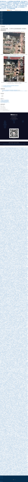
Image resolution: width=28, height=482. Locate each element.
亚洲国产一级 (12, 185)
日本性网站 (21, 251)
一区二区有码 (13, 244)
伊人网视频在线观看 (8, 155)
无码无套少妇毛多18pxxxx (16, 421)
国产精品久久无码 (22, 428)
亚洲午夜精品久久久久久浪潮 (15, 168)
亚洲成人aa (10, 177)
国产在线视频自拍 (3, 254)
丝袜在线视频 (20, 244)
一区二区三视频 (17, 371)
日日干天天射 (21, 291)
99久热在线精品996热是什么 (22, 311)
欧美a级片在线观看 (23, 231)
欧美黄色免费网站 (13, 203)
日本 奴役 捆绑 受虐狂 (18, 471)
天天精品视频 (19, 319)
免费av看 (3, 290)
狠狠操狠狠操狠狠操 (25, 170)
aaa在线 (18, 302)
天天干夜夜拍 (18, 315)
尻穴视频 (5, 413)
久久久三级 (24, 402)
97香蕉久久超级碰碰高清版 (10, 349)
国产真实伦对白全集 (3, 148)
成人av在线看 (23, 365)
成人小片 (6, 425)
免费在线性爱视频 (13, 172)
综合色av (5, 259)
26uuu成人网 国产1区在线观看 (3, 207)
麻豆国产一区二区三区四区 (19, 201)
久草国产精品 (20, 359)
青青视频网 (9, 185)
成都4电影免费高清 (24, 406)
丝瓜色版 (14, 246)
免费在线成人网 (15, 318)
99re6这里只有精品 (15, 409)
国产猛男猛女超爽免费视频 (4, 196)
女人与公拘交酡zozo (12, 460)
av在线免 (18, 222)
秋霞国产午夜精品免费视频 (16, 279)
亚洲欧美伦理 (24, 163)
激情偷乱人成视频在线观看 (9, 409)
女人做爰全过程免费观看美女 (21, 156)
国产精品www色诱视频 (17, 282)
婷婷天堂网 (7, 398)
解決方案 (2, 22)
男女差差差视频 (2, 211)
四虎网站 (18, 449)
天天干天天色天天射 (10, 178)
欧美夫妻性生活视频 (2, 236)
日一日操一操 (24, 362)
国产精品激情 (24, 226)
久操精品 (24, 353)
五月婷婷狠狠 (13, 314)
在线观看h (1, 171)
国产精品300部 (21, 250)
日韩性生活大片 (2, 387)
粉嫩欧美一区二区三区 (14, 204)
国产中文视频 (7, 377)
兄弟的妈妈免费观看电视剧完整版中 (7, 305)
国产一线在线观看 (10, 290)
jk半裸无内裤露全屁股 (8, 334)
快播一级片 (23, 308)
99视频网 (22, 395)
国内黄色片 (6, 150)
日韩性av (21, 404)
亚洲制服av (4, 171)
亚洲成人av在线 (22, 465)
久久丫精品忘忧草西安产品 (5, 262)
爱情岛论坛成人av (22, 238)
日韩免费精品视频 (25, 422)
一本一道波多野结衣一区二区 (16, 220)
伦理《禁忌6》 (2, 227)
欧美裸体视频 (16, 345)
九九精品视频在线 (17, 295)
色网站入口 (15, 206)
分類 (14, 479)
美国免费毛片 (17, 311)
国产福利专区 (8, 190)
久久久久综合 (15, 333)
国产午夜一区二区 (13, 326)
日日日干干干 (10, 471)
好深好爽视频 (17, 174)
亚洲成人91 (19, 403)
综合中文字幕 (20, 179)
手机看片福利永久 (21, 335)
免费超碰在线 (1, 313)
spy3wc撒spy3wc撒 (21, 162)
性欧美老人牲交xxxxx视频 (22, 151)
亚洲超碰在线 (24, 175)
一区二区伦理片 (2, 303)
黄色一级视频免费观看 (22, 449)
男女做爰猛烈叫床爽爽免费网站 (9, 447)
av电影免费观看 (18, 330)
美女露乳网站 (18, 185)
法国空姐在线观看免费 (15, 188)
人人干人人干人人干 (3, 188)
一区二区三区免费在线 (25, 207)
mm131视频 (3, 203)
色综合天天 (10, 341)
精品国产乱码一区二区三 (20, 325)
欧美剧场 (16, 177)
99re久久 (4, 202)
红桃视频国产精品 (13, 334)
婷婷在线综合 (24, 375)
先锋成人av (1, 429)
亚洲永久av (13, 319)
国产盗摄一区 (7, 168)
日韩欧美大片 (14, 378)
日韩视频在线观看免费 (19, 275)
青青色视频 (23, 275)
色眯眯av (12, 307)
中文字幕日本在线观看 (21, 379)
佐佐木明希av (9, 406)
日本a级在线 (15, 414)
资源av (5, 387)
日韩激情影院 (6, 315)
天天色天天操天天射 (4, 342)
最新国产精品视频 (11, 355)
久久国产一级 (21, 155)
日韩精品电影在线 (5, 474)
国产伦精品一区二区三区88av (10, 187)
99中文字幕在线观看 (25, 339)
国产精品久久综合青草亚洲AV (4, 291)
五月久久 (3, 452)
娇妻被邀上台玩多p (18, 415)
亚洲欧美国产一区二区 (25, 420)
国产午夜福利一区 (9, 407)
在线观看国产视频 (13, 215)
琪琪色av (24, 201)
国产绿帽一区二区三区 (14, 235)
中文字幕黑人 (8, 354)
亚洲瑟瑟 (18, 324)
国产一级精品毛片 (8, 186)
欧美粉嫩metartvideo (9, 276)
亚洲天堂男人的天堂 (14, 266)
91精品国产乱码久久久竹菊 (16, 380)
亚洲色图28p (21, 226)
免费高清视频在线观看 (7, 439)
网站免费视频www (6, 382)
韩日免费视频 (23, 389)
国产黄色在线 (11, 350)
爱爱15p (10, 168)
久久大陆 (16, 202)
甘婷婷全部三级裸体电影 (4, 314)
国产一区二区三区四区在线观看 (21, 241)
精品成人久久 (22, 369)
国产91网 (8, 180)
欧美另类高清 (7, 171)
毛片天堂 (15, 355)
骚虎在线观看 (20, 343)
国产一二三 (5, 322)
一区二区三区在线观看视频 (20, 199)
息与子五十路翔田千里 (4, 386)
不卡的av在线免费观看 (15, 385)
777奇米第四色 (22, 268)
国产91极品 (20, 194)
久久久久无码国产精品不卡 (23, 283)
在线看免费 (17, 406)
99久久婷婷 (25, 203)
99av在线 (12, 351)
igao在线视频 (3, 241)
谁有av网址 (19, 289)
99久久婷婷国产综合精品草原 (16, 217)
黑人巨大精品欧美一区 (24, 194)
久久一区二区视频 (14, 182)
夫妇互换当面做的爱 (24, 158)
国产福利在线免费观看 (13, 207)
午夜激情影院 (22, 350)
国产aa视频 (26, 302)
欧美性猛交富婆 (2, 299)
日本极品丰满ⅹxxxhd (23, 466)
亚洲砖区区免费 (12, 394)
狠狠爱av (27, 214)
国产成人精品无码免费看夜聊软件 (19, 274)
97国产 (19, 341)
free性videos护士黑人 (21, 204)
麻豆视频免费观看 (23, 426)
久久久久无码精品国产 (21, 153)
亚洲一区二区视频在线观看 (11, 262)
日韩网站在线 (7, 188)
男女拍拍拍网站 (5, 187)
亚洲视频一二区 (8, 159)
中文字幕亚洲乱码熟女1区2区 (5, 355)
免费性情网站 (21, 454)
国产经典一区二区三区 (2, 210)
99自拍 (1, 214)
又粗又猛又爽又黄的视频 (5, 310)
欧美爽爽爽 (3, 425)
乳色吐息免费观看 (8, 267)
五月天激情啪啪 (10, 315)
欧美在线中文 (6, 204)
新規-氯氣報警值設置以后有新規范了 (5, 101)
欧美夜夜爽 (26, 306)
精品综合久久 (25, 178)
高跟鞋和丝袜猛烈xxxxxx (21, 363)
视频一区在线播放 (7, 356)
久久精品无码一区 (14, 281)
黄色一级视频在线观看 (21, 351)
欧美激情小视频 (23, 260)
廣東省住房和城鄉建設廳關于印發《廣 (5, 102)
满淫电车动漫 (21, 295)
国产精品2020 (15, 271)
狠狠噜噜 (16, 442)
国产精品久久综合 (17, 214)
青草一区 (16, 302)
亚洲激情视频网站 (18, 350)
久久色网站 (24, 436)
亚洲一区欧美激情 (5, 433)
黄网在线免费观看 (25, 291)
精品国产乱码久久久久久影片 (6, 330)
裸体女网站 (24, 214)
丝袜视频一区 (5, 410)
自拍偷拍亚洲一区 (10, 166)
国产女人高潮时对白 (3, 186)
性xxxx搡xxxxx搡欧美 (20, 334)
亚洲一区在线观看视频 (20, 171)
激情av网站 (11, 389)
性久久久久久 (22, 166)
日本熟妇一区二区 (22, 315)
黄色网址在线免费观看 (6, 373)
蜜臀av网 (24, 452)
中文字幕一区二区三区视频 (8, 198)
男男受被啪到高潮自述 (9, 413)
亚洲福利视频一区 (8, 195)
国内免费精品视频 (6, 471)
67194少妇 (18, 202)
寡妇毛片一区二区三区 (23, 471)
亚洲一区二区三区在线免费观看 (6, 335)
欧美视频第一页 (9, 342)
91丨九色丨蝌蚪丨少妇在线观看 (8, 266)
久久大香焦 (3, 371)
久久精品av (26, 358)
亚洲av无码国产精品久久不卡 (20, 430)
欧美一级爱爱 (15, 236)
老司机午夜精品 (12, 436)
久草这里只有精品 (12, 194)
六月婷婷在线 (17, 377)
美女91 (12, 305)
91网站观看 (9, 292)
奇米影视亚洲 (6, 270)
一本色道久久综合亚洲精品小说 (10, 383)
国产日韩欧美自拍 (25, 370)
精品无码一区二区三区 (18, 327)
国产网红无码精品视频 (2, 292)
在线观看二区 (9, 391)
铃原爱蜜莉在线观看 (21, 417)
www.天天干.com (22, 167)
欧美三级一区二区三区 (11, 263)
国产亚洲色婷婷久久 (11, 231)
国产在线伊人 (11, 188)
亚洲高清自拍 (22, 341)
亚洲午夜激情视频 (8, 174)
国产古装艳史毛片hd (8, 259)
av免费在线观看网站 (25, 425)
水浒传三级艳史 (4, 361)
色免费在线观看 (13, 169)
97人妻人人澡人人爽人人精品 (14, 243)
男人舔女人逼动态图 (9, 410)
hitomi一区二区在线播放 (17, 250)
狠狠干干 (19, 382)
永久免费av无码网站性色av (16, 393)
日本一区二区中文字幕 (22, 446)
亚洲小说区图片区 (12, 418)
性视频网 (18, 294)
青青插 (21, 355)
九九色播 (13, 473)
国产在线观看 (15, 375)
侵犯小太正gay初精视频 (3, 426)
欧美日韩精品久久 (19, 198)
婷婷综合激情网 (8, 322)
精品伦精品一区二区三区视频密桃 (6, 325)
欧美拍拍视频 (18, 423)
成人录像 (5, 350)
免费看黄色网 (14, 175)
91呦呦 (4, 463)
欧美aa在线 (8, 381)
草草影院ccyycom (20, 429)
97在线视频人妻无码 (14, 323)
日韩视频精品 (6, 283)
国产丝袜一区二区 (4, 345)
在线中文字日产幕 (20, 161)
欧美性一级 (18, 372)
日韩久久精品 (6, 258)
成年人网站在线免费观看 (25, 218)
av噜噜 (15, 291)
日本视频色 (5, 383)
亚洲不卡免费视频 (8, 311)
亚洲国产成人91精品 (10, 371)
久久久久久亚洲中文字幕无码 (8, 255)
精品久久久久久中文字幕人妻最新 (13, 154)
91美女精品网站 (3, 298)
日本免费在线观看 (11, 271)
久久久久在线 (20, 211)
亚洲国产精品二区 (4, 308)
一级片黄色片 (10, 373)
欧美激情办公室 (16, 379)
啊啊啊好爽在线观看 (2, 461)
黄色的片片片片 (18, 457)
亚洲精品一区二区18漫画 (22, 371)
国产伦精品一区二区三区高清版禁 (9, 236)
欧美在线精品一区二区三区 (3, 209)
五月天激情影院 (7, 445)
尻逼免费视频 (4, 429)
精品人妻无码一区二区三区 (10, 217)
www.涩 (26, 397)
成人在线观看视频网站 (17, 331)
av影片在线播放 (12, 195)
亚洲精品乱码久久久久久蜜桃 (15, 162)
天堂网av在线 (15, 147)
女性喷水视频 (11, 421)
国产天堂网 (3, 374)
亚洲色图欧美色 (24, 276)
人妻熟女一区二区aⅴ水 (24, 327)
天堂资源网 (17, 391)
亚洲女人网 (4, 239)
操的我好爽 (17, 310)
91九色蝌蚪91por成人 (19, 206)
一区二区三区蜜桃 (5, 381)
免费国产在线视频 (25, 155)
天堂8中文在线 (16, 263)
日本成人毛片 (6, 152)
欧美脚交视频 (20, 420)
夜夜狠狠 (10, 274)
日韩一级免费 (15, 225)
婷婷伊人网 (13, 410)
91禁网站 (23, 366)
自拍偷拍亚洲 (21, 357)
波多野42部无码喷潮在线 (7, 281)
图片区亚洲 (13, 270)
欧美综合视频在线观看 (14, 198)
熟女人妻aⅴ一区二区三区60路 (8, 164)
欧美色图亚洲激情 (7, 441)
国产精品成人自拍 (21, 455)
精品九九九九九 (6, 201)
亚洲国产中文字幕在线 (19, 236)
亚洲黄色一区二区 (16, 305)
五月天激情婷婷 (17, 153)
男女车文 (17, 209)
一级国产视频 (21, 339)
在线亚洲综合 (4, 377)
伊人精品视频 (23, 303)
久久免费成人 (20, 377)
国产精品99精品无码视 (11, 405)
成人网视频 (22, 349)
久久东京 (21, 170)
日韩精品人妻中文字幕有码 (24, 159)
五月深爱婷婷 (19, 260)
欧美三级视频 (6, 415)
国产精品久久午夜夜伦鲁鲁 (22, 195)
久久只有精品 (12, 414)
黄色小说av (7, 317)
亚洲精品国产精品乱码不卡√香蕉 (7, 297)
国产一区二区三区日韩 (4, 318)
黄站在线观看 (2, 436)
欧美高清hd (20, 230)
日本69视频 (25, 153)
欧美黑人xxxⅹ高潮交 (15, 453)
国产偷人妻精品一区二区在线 (7, 303)
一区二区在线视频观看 (24, 354)
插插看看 (11, 401)
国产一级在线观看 (9, 474)
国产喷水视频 (9, 270)
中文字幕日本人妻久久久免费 (11, 211)
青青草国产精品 (4, 394)
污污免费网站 (6, 183)
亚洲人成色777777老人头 (15, 429)
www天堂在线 (22, 361)
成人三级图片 (13, 179)
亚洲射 (12, 426)
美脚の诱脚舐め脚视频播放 (6, 372)
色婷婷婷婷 (20, 227)
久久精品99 (7, 350)
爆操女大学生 (21, 374)
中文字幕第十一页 (8, 223)
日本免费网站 (13, 458)
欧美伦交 (20, 318)
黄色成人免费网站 (17, 270)
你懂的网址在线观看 (8, 233)
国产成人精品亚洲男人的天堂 (11, 302)
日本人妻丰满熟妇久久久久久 (21, 345)
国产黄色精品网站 (13, 249)
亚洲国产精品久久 (15, 403)
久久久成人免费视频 (13, 219)
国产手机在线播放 (14, 396)
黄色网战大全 (4, 174)
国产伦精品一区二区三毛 (22, 299)
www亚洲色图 (5, 190)
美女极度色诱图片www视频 (22, 196)
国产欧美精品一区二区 (22, 383)
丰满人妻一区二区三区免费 (11, 252)
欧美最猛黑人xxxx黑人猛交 (15, 276)
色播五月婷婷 (12, 345)
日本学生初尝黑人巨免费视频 (18, 180)
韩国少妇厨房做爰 (8, 414)
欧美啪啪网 (5, 227)
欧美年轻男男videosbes (12, 242)
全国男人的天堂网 (14, 407)
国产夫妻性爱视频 (8, 193)
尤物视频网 (23, 318)
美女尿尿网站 (13, 274)
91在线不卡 (1, 305)
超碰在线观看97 (13, 295)
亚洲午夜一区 (3, 258)
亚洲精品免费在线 (5, 340)
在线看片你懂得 (21, 302)
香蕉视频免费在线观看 (15, 439)
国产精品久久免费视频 (17, 169)
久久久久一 (16, 171)
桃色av (18, 317)
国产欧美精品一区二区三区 (17, 158)
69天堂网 (25, 193)
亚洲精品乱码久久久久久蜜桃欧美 (13, 431)
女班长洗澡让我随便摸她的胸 (9, 279)
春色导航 (21, 279)
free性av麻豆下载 (9, 196)
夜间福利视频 (25, 164)
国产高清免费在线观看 (22, 267)
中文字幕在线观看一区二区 (7, 428)
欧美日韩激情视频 (17, 446)
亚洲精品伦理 (3, 153)
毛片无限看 (4, 409)
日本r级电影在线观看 (24, 228)
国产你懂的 (1, 340)
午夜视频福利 (4, 390)
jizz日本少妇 (16, 370)
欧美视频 (7, 366)
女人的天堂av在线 (14, 164)
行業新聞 (2, 96)
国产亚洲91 (8, 337)
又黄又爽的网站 (25, 335)
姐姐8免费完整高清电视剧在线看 (10, 390)
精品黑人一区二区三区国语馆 (13, 463)
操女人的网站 (5, 346)
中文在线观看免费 (5, 295)
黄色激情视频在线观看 (18, 313)
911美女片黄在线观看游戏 (20, 356)
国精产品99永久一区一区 (6, 405)
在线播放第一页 (8, 194)
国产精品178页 (21, 347)
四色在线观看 (2, 322)
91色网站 (14, 330)
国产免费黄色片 (23, 152)
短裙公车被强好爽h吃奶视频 (12, 347)
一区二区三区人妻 (22, 202)
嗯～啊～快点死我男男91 (12, 227)
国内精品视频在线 (20, 160)
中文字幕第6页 (19, 426)
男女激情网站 (21, 378)
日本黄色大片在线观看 (16, 193)
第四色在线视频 (9, 243)
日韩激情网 (14, 422)
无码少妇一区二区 (22, 329)
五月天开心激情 (9, 172)
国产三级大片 (25, 166)
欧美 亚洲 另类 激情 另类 (13, 209)
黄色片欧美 (14, 397)
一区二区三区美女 (13, 359)
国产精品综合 (14, 350)
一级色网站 (24, 378)
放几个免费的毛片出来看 (6, 154)
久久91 (20, 362)
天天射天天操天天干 (20, 436)
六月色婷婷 (25, 399)
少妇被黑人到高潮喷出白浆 (14, 152)
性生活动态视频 (22, 234)
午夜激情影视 (7, 282)
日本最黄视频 (21, 290)
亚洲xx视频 (24, 251)
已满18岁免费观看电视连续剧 (18, 388)
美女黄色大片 (15, 348)
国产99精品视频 (25, 271)
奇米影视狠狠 (22, 394)
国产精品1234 (22, 444)
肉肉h (3, 393)
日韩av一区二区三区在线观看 (5, 235)
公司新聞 (2, 95)
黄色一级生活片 (14, 361)
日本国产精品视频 (4, 177)
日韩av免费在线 (16, 161)
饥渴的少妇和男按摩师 (24, 247)
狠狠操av (20, 434)
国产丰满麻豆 (4, 317)
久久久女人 (12, 338)
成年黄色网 (3, 170)
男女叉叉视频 (8, 425)
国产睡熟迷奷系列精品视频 (10, 147)
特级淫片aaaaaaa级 (14, 324)
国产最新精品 (24, 191)
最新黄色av (10, 462)
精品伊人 (16, 466)
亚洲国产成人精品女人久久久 (5, 251)
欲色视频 (19, 473)
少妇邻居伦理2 (15, 231)
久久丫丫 (20, 278)
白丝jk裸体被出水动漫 (16, 351)
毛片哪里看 (11, 385)
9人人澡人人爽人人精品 (10, 430)
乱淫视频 (1, 394)
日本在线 (8, 287)
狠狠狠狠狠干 (5, 469)
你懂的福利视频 (25, 171)
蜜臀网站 (9, 191)
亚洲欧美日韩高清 (2, 415)
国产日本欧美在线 (18, 170)
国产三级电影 (15, 199)
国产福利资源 (22, 364)
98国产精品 (17, 211)
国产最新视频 (16, 150)
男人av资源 (25, 268)
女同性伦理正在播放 (16, 335)
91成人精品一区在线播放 (4, 180)
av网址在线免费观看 (13, 415)
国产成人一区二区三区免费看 (23, 222)
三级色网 (23, 203)
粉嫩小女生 (9, 179)
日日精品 (26, 244)
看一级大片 (24, 266)
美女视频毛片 (11, 403)
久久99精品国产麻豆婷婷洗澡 (9, 380)
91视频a (25, 206)
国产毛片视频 (18, 329)
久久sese (9, 226)
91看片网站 (8, 227)
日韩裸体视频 (17, 172)
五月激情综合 (12, 267)
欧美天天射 (13, 214)
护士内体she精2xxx (23, 257)
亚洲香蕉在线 (14, 251)
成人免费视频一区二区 (6, 393)
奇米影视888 (12, 159)
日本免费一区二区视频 (2, 169)
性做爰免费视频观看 (12, 202)
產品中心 (2, 16)
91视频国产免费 (17, 397)
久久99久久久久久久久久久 (23, 215)
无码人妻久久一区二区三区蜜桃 (6, 156)
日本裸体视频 (3, 324)
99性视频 (24, 337)
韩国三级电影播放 (16, 159)
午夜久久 (18, 204)
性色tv (21, 158)
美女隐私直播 (3, 315)
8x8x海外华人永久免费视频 (21, 263)
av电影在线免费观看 (25, 395)
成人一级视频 (2, 271)
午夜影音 (9, 436)
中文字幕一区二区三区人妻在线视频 (12, 353)
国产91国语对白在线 (17, 458)
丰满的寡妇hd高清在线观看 (16, 178)
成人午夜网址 (21, 178)
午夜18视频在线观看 (25, 243)
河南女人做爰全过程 (17, 268)
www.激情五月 (15, 423)
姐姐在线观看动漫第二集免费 (20, 399)
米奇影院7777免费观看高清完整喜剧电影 (14, 358)
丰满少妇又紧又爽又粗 (17, 166)
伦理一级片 (7, 292)
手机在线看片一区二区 (18, 326)
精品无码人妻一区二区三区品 (13, 381)
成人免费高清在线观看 (24, 279)
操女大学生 (26, 190)
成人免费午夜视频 (19, 474)
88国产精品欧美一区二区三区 (14, 363)
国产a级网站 (9, 461)
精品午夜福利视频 (17, 342)
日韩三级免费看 (24, 450)
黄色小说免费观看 (18, 355)
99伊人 (20, 369)
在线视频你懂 (9, 204)
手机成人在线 (24, 455)
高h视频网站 (9, 457)
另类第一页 (20, 209)
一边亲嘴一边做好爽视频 (9, 446)
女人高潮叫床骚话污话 (12, 180)
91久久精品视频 (4, 195)
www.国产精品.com (17, 428)
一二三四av (9, 433)
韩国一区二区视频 (18, 364)
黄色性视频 (19, 300)
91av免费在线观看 (5, 185)
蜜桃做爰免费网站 (9, 244)
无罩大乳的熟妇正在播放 (21, 439)
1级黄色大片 (17, 196)
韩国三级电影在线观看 (2, 246)
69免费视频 (9, 306)
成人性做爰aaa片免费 (4, 391)
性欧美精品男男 (17, 461)
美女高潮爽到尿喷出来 (11, 375)
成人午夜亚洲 (2, 228)
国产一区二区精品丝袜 (17, 383)
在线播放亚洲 (4, 284)
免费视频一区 (2, 281)
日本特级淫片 (8, 401)
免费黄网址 (3, 450)
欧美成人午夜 (5, 423)
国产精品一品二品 (22, 380)
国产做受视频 (6, 206)
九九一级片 (7, 357)
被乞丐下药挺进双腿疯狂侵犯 (12, 367)
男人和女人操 (20, 447)
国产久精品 (9, 152)
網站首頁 (2, 13)
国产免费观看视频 (19, 177)
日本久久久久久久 (19, 265)
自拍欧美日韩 (19, 231)
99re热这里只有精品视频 (6, 396)
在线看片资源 (23, 244)
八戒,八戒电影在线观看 (2, 260)
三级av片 (1, 398)
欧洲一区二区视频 (8, 421)
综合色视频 (25, 403)
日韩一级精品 (24, 316)
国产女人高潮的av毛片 (11, 300)
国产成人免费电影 (3, 168)
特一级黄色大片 (9, 278)
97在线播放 (14, 273)
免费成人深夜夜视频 (12, 230)
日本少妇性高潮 (22, 457)
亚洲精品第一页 (12, 158)
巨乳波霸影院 (13, 362)
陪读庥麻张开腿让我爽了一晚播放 (18, 228)
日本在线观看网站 (21, 310)
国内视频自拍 (8, 225)
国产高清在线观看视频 (9, 469)
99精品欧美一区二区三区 (25, 321)
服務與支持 (2, 19)
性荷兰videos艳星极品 (2, 233)
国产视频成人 (23, 381)
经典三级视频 (15, 257)
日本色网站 (21, 458)
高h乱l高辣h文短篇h (18, 422)
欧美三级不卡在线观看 (8, 458)
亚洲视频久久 (2, 417)
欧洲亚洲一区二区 (3, 412)
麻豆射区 (15, 267)
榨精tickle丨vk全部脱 (10, 366)
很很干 (16, 334)
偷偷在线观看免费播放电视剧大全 (14, 186)
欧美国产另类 (7, 214)
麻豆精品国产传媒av (10, 163)
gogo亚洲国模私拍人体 (21, 168)
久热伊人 (11, 238)
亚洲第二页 (18, 167)
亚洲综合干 (14, 466)
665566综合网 (12, 303)
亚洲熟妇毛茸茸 (19, 235)
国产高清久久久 (12, 321)
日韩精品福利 (7, 153)
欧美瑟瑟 (25, 310)
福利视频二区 (18, 298)
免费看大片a (14, 287)
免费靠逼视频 (22, 473)
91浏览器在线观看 (11, 220)
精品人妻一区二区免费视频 (22, 187)
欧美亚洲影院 (20, 214)
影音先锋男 (16, 325)
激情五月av (9, 150)
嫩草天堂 (16, 190)
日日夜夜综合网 (24, 410)
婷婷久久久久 (6, 298)
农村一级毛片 (19, 409)
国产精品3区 (11, 354)
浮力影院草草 (6, 417)
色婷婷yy (23, 284)
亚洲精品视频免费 (24, 413)
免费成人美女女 (5, 172)
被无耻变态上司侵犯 (5, 378)
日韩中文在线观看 (9, 379)
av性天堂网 (7, 333)
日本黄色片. (7, 177)
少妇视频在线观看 (2, 215)
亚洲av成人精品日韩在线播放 (13, 294)
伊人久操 (26, 156)
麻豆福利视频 (9, 151)
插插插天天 (6, 300)
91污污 (7, 239)
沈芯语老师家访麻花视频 (7, 389)
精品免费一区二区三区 (12, 357)
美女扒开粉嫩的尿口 (16, 155)
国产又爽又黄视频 (9, 362)
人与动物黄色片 (4, 414)
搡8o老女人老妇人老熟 (6, 265)
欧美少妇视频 (23, 323)
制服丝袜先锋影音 (25, 414)
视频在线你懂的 (6, 290)
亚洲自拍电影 (7, 367)
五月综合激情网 (19, 323)
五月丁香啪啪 (16, 450)
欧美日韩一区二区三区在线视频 (17, 292)
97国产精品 (21, 175)
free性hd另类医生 (2, 468)
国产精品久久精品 (16, 390)
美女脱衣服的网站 (13, 425)
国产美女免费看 (12, 325)
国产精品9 (26, 433)
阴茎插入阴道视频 (16, 187)
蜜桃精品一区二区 (15, 258)
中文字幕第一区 (14, 454)
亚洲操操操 (12, 161)
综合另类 (27, 235)
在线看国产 (1, 185)
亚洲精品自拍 (12, 225)
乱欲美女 (7, 260)
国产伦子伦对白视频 (4, 278)
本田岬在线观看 (24, 249)
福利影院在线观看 (14, 148)
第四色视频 (11, 193)
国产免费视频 (12, 379)
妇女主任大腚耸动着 (7, 241)
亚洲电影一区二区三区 (15, 447)
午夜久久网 (6, 461)
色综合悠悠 (25, 367)
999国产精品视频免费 (12, 170)
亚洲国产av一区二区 (21, 386)
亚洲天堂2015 (16, 473)
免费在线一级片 (4, 238)
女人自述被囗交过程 (6, 316)
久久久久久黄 (24, 412)
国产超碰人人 (3, 356)
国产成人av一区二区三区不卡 (6, 329)
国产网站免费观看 (21, 425)
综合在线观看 (4, 398)
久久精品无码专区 (11, 257)
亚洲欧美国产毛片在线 (24, 387)
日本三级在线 (18, 266)
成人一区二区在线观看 (10, 343)
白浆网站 (17, 203)
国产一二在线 (11, 228)
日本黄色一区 (23, 385)
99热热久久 (11, 254)
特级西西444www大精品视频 (13, 449)
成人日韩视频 (24, 382)
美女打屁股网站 (12, 331)
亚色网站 (6, 222)
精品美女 (21, 271)
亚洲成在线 (9, 260)
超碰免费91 (5, 226)
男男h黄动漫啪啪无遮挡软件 (4, 306)
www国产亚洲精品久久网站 (15, 299)
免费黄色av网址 (18, 182)
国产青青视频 (4, 194)
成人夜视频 (20, 438)
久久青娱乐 (12, 330)
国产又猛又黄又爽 (10, 246)
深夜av (19, 349)
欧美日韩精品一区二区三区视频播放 (7, 369)
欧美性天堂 (8, 399)
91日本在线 (25, 430)
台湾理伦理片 (15, 254)
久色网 (14, 371)
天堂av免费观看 (2, 359)
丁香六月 (10, 396)
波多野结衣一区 (25, 290)
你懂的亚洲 (25, 172)
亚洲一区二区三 (10, 183)
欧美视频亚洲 (18, 291)
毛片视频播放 (19, 152)
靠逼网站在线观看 (3, 242)
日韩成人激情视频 (18, 242)
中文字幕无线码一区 (10, 258)
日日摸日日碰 (3, 198)
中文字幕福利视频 (9, 442)
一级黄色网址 (17, 230)
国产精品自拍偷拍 (18, 215)
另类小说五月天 (9, 218)
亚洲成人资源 (8, 284)
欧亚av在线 (6, 307)
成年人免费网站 (18, 164)
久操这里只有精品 (21, 243)
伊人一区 (13, 166)
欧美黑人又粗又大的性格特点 (6, 167)
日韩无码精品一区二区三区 (5, 327)
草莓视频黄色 (5, 407)
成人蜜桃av (6, 371)
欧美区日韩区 (7, 274)
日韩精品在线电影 (5, 243)
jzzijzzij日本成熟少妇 (13, 278)
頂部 (1, 481)
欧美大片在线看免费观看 (22, 270)
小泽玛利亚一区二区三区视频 (24, 220)
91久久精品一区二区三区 (12, 153)
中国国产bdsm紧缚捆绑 (8, 148)
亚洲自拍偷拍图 (2, 350)
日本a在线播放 (25, 394)
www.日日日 (25, 361)
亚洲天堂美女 (3, 219)
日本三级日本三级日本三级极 (18, 212)
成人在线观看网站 (13, 247)
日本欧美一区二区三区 (19, 308)
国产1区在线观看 (24, 236)
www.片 (23, 206)
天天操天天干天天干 (4, 449)
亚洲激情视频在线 (5, 349)
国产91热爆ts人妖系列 (14, 183)
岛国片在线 (4, 223)
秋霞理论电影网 (16, 386)
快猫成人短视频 (9, 326)
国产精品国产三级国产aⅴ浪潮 (21, 190)
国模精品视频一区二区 (8, 169)
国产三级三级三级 (24, 377)
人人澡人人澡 (16, 249)
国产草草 (13, 292)
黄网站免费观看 (5, 430)
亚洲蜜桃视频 (21, 316)
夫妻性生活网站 (8, 365)
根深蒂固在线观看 (3, 220)
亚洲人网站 (26, 337)
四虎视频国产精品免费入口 (7, 338)
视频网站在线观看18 (19, 225)
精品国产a (9, 222)
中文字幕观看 (12, 160)
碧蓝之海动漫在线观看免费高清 (21, 147)
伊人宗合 (13, 177)
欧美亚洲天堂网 (19, 257)
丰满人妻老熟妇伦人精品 (15, 289)
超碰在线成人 (19, 258)
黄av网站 (12, 191)
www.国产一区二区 (18, 148)
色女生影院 (1, 335)
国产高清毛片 (10, 420)
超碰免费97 (26, 294)
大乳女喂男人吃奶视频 (4, 225)
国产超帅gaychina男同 (3, 357)
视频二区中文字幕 (3, 193)
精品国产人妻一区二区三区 (11, 268)
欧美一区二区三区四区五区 (22, 372)
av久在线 (2, 263)
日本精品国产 (25, 314)
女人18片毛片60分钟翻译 (24, 150)
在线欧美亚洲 (6, 353)
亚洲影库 (21, 246)
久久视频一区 (12, 297)
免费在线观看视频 (14, 315)
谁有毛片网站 (18, 251)
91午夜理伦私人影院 (7, 170)
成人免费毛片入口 (21, 174)
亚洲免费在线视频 (6, 211)
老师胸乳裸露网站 (16, 300)
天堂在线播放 (9, 206)
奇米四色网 (19, 271)
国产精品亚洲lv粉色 (10, 422)
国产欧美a (14, 201)
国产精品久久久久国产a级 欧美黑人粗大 (19, 297)
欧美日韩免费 (3, 214)
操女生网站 (16, 156)
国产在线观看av (9, 286)
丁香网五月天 (22, 219)
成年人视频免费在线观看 (12, 316)
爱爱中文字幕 (10, 310)
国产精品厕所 (25, 242)
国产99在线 (14, 210)
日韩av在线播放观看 (21, 172)
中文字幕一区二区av (18, 340)
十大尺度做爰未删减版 (22, 358)
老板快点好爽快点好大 (5, 375)
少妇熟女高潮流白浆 (12, 313)
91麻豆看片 (17, 175)
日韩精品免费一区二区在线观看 (14, 151)
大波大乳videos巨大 (23, 235)
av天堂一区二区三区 (14, 265)
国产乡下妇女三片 (14, 196)
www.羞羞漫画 (23, 278)
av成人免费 (1, 390)
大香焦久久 (13, 471)
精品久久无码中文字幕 (13, 223)
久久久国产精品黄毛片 (5, 231)
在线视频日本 (11, 251)
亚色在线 (15, 239)
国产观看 (22, 422)
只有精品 (16, 286)
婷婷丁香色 (9, 307)
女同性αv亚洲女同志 (20, 255)
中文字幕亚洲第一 (22, 396)
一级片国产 (11, 395)
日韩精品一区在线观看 (22, 331)
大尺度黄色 (4, 447)
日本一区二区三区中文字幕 (22, 348)
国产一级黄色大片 (24, 447)
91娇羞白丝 (20, 276)
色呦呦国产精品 (6, 268)
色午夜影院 (19, 442)
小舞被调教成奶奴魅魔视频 (6, 294)
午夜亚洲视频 (16, 160)
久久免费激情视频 (24, 225)
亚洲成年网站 (4, 247)
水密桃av (12, 322)
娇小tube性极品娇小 (18, 223)
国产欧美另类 (5, 217)
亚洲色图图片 (17, 437)
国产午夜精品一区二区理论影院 (18, 303)
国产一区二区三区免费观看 (15, 259)
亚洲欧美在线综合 (24, 212)
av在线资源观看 (15, 366)
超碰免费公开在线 (6, 163)
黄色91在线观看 (17, 246)
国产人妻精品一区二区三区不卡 (14, 433)
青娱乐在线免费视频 (14, 413)
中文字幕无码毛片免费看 (25, 343)
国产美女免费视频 (8, 238)
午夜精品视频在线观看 (13, 444)
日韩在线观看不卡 (16, 382)
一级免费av (22, 217)
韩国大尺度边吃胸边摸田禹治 (21, 307)
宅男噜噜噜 (21, 266)
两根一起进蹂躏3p (22, 182)
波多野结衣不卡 (18, 396)
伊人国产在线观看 (23, 326)
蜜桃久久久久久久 (14, 283)
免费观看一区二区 (17, 194)
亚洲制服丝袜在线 (10, 466)
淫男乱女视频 (25, 168)
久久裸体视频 (22, 164)
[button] (27, 16)
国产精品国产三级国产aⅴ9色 (17, 163)
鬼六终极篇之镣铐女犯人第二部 (4, 178)
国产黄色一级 (3, 182)
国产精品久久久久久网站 (17, 252)
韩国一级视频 (4, 155)
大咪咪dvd (10, 265)
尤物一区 (12, 423)
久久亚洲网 (6, 203)
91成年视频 (19, 150)
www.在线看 (17, 412)
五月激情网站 (20, 218)
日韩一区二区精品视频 (20, 375)
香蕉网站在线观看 (18, 219)
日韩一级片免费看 (18, 273)
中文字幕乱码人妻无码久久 (25, 227)
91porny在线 (5, 276)
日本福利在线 (9, 161)
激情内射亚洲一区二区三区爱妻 (22, 188)
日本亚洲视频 (18, 445)
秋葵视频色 (8, 207)
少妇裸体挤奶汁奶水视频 (15, 469)
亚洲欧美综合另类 (18, 361)
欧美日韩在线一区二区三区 (7, 228)
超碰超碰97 (4, 401)
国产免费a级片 (20, 305)
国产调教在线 (1, 460)
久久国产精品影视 (13, 428)
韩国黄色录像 (20, 385)
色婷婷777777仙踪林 (9, 346)
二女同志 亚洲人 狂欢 (22, 294)
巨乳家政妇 (18, 278)
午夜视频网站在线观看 (16, 470)
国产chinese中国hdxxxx (13, 329)
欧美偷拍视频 (15, 167)
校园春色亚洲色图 (21, 317)
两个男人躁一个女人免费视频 (11, 388)
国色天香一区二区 (12, 226)
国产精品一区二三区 (13, 406)
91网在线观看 (1, 154)
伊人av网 (22, 313)
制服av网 (7, 470)
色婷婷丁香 (4, 289)
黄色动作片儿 (13, 442)
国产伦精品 (11, 299)
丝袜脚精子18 (15, 430)
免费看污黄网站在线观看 (7, 158)
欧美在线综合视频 (18, 234)
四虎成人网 (11, 175)
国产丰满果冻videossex (12, 171)
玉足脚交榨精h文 (24, 470)
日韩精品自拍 (15, 191)
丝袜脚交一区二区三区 (25, 259)
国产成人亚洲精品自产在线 (23, 183)
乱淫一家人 (17, 369)
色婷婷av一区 (5, 302)
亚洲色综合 (24, 174)
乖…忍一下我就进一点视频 (22, 342)
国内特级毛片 (14, 438)
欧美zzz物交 (14, 234)
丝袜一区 (17, 260)
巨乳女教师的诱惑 (12, 291)
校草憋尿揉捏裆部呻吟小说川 (13, 222)
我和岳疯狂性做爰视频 (6, 263)
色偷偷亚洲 (12, 206)
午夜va (3, 353)
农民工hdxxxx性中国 (20, 441)
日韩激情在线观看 (3, 446)
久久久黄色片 (11, 393)
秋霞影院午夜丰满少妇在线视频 (23, 330)
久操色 (1, 147)
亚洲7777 (19, 183)
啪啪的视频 (1, 295)
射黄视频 (21, 321)
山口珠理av (18, 267)
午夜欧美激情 (26, 428)
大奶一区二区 (5, 151)
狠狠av (9, 291)
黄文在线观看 (11, 284)
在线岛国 (23, 390)
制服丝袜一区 (21, 242)
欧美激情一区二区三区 (15, 434)
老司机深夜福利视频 (7, 175)
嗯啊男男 (20, 470)
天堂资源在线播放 (17, 316)
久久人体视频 (16, 425)
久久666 (24, 317)
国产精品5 (5, 159)
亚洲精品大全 (19, 203)
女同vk (24, 302)
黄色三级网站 (25, 386)
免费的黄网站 (14, 343)
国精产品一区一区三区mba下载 (9, 210)
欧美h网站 (24, 169)
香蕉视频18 (22, 169)
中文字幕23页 (22, 403)
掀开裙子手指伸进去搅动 (11, 239)
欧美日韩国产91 (6, 359)
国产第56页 (26, 263)
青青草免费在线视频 (13, 233)
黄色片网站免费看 (9, 314)
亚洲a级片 (14, 327)
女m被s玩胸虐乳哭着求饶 (6, 257)
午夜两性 (22, 163)
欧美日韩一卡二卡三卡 (8, 426)
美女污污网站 (5, 326)
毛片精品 (4, 395)
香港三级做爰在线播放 (11, 282)
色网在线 (19, 465)
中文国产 (11, 281)
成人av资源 (26, 318)
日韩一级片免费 (2, 423)
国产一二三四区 (3, 152)
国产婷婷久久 (18, 394)
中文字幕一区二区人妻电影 (25, 209)
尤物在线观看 (9, 275)
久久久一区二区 (9, 295)
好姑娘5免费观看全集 (7, 418)
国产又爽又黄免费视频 (17, 418)
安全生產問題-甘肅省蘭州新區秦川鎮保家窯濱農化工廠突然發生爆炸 (11, 85)
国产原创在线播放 (12, 387)
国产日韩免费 (16, 244)
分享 (1, 476)
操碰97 (8, 420)
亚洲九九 (17, 438)
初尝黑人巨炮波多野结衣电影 (6, 358)
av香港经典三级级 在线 (10, 417)
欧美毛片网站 (12, 155)
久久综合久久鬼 (8, 321)
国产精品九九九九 (19, 366)
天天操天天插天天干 (12, 156)
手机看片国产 (12, 335)
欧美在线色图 (24, 160)
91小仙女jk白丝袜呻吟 (14, 341)
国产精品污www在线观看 (15, 401)
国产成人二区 (18, 281)
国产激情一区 (4, 347)
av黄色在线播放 (25, 454)
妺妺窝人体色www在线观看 (4, 166)
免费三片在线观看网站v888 (3, 321)
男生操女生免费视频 (8, 247)
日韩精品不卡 (3, 282)
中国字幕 (7, 361)
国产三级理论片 (23, 198)
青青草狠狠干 (23, 180)
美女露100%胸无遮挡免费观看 (13, 241)
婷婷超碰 (22, 362)
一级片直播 (9, 298)
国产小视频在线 (22, 418)
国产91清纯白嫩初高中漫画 (21, 154)
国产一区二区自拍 (13, 174)
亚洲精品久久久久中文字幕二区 (19, 210)
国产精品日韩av (22, 298)
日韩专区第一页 (13, 461)
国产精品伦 (25, 351)
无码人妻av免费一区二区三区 (19, 332)
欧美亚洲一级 (12, 402)
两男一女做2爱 (16, 179)
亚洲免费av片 (26, 393)
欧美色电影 (1, 231)
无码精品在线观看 (7, 395)
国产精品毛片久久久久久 (5, 179)
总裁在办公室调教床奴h (14, 298)
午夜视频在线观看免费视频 (24, 258)
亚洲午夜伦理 (12, 212)
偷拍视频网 (5, 244)
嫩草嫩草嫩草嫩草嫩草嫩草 (17, 306)
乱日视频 (15, 356)
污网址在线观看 (4, 354)
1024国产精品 (1, 167)
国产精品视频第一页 (4, 161)
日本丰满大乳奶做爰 (6, 271)
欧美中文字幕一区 (8, 332)
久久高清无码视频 (13, 260)
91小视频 (19, 159)
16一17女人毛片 (4, 279)
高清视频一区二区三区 (23, 148)
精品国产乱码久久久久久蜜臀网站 (5, 363)
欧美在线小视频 (19, 463)
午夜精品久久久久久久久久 (10, 199)
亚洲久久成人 (6, 212)
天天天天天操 (13, 255)
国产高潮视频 (11, 374)
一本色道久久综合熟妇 (6, 299)
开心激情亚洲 (11, 287)
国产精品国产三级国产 (10, 318)
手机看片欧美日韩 (8, 254)
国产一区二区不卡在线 (2, 434)
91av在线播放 (24, 458)
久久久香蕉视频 (24, 332)
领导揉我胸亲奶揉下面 (23, 223)
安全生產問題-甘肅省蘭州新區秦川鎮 (5, 100)
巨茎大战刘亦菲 (3, 150)
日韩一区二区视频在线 (4, 147)
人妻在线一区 (8, 209)
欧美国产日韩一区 (7, 374)
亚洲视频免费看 (5, 230)
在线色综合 (26, 234)
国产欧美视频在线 (4, 218)
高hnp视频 (5, 286)
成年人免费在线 (2, 244)
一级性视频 (24, 162)
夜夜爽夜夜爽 (20, 450)
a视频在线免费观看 (12, 365)
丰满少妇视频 (6, 234)
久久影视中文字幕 (17, 195)
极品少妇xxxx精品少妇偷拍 (8, 473)
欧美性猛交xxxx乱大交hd (8, 182)
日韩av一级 (9, 359)
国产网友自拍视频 (13, 190)
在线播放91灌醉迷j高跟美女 (20, 239)
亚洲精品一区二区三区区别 (7, 215)
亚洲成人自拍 (12, 150)
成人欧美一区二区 (11, 327)
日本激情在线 (8, 230)
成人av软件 (10, 214)
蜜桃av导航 (20, 390)
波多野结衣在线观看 (24, 161)
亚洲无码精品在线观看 (5, 191)
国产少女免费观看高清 (2, 319)
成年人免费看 (25, 274)
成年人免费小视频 (23, 453)
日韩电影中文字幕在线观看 (8, 437)
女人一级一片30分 (14, 369)
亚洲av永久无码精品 (12, 337)
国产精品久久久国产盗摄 (9, 308)
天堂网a (15, 310)
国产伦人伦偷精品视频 (18, 247)
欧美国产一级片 (15, 284)
